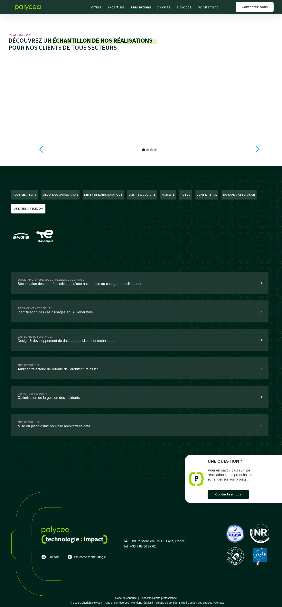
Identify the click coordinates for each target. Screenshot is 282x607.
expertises (116, 7)
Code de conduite (125, 598)
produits (163, 7)
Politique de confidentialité (170, 602)
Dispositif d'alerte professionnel (159, 598)
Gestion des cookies (200, 602)
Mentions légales (141, 602)
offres (96, 7)
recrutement (207, 7)
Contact (219, 602)
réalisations (141, 7)
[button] (41, 149)
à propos (184, 7)
